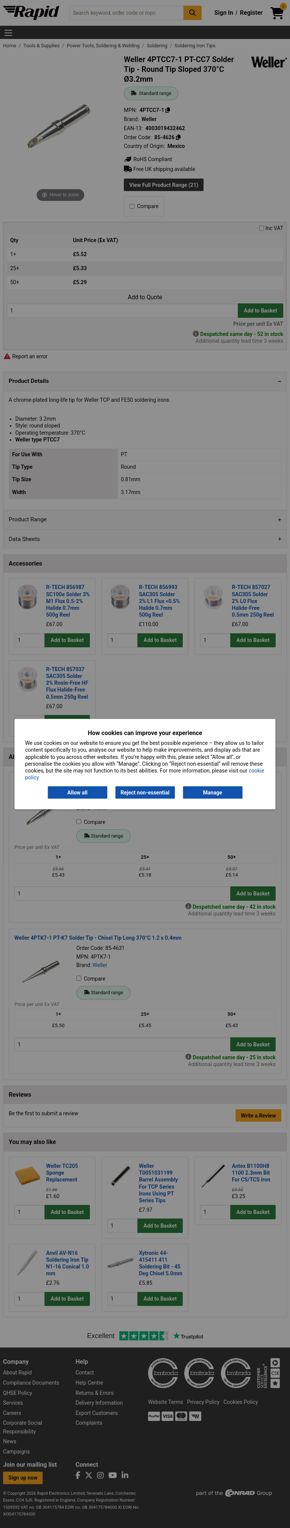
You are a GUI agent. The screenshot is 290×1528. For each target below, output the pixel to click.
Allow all (77, 793)
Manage (212, 793)
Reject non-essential (144, 793)
